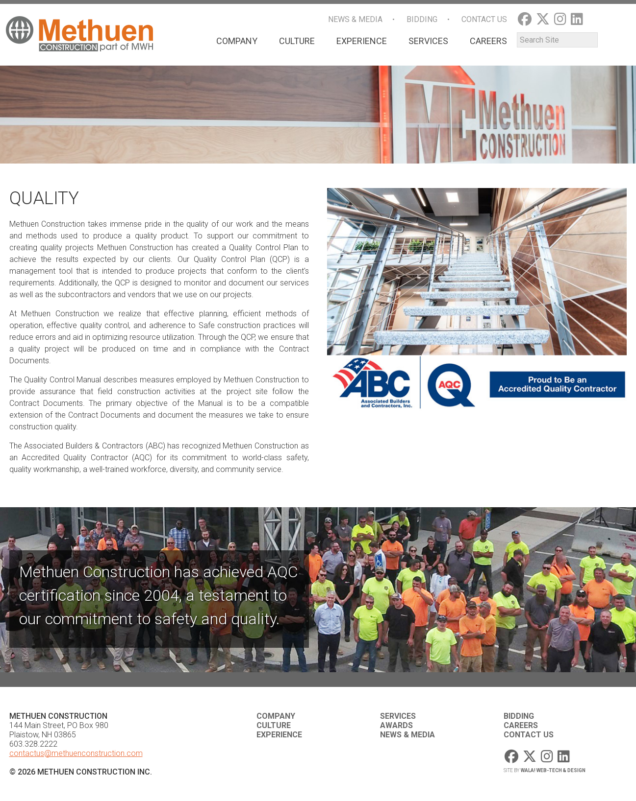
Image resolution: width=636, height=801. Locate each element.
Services (428, 41)
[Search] (557, 39)
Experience (361, 41)
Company (236, 41)
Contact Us (484, 19)
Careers (488, 41)
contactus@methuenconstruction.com (76, 753)
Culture (297, 41)
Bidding (422, 19)
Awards (396, 725)
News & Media (355, 19)
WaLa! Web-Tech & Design (553, 770)
